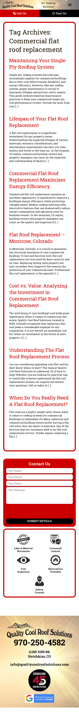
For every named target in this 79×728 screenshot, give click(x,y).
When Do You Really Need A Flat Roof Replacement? (39, 400)
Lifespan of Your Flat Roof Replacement (38, 121)
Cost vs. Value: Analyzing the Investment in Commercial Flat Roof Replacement (38, 295)
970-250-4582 (39, 642)
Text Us (59, 13)
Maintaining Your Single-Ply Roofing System (38, 63)
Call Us (19, 13)
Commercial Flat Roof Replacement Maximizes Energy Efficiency (37, 179)
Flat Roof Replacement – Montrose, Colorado (37, 237)
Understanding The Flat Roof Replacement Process (39, 353)
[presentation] (39, 512)
